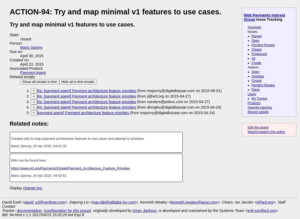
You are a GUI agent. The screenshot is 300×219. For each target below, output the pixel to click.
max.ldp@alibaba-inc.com (114, 202)
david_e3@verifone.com (44, 202)
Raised (257, 36)
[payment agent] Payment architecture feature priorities (83, 113)
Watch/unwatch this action (266, 132)
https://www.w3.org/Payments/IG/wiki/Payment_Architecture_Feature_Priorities (70, 168)
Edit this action (258, 127)
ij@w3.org (264, 202)
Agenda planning (260, 107)
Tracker (260, 98)
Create (256, 63)
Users (252, 94)
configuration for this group (67, 211)
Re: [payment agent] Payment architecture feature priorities (86, 91)
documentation (29, 211)
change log (32, 188)
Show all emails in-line (39, 82)
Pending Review (263, 45)
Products (254, 103)
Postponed (259, 54)
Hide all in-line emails (77, 82)
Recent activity (258, 112)
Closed (257, 49)
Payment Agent (33, 73)
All (253, 58)
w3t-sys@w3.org (261, 211)
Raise (256, 90)
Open (256, 40)
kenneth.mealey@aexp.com (194, 202)
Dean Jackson (145, 211)
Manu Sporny (31, 47)
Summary (254, 27)
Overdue (258, 76)
